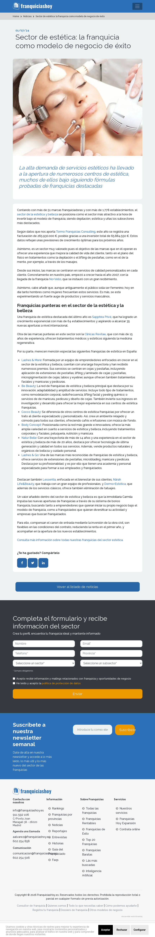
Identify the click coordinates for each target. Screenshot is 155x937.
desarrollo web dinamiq (132, 916)
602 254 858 (21, 841)
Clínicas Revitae (95, 334)
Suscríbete (127, 730)
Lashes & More (31, 360)
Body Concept (31, 425)
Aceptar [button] (105, 929)
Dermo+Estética (115, 484)
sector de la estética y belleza (38, 214)
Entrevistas (57, 837)
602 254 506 (21, 857)
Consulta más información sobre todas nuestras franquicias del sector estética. (70, 540)
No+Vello (55, 279)
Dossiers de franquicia (74, 910)
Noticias (55, 825)
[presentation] (100, 745)
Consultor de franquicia (31, 905)
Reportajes (57, 831)
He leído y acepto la (48, 683)
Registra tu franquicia (46, 910)
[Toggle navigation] (137, 6)
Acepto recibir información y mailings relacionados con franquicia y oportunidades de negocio (73, 678)
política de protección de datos (61, 683)
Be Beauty (28, 386)
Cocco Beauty (31, 412)
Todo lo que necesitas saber (85, 905)
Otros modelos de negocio (106, 910)
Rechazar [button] (121, 929)
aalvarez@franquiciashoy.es (31, 837)
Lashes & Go (30, 455)
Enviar (77, 694)
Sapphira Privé (101, 317)
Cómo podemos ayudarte (121, 905)
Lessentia (49, 479)
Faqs (53, 860)
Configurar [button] (140, 929)
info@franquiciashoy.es (28, 810)
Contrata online (128, 829)
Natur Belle (29, 438)
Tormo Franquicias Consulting (75, 231)
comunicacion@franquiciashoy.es (35, 853)
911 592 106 (21, 814)
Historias (56, 843)
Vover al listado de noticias (77, 587)
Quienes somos (57, 905)
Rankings (56, 808)
